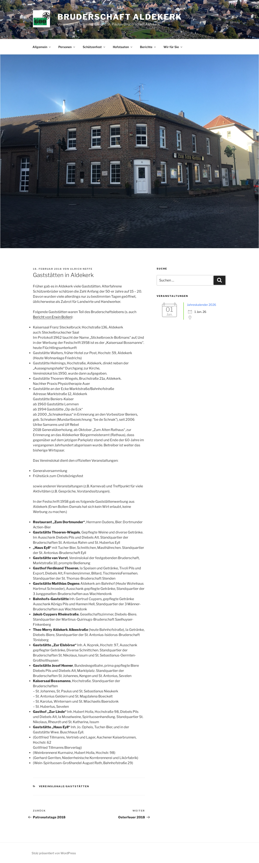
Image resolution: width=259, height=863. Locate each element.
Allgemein (41, 47)
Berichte (148, 47)
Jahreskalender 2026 (201, 304)
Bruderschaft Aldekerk (119, 17)
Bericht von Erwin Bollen (52, 317)
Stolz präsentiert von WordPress (54, 853)
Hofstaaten (123, 47)
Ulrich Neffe (81, 268)
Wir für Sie (173, 47)
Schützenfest (94, 47)
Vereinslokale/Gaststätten (64, 786)
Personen (67, 47)
